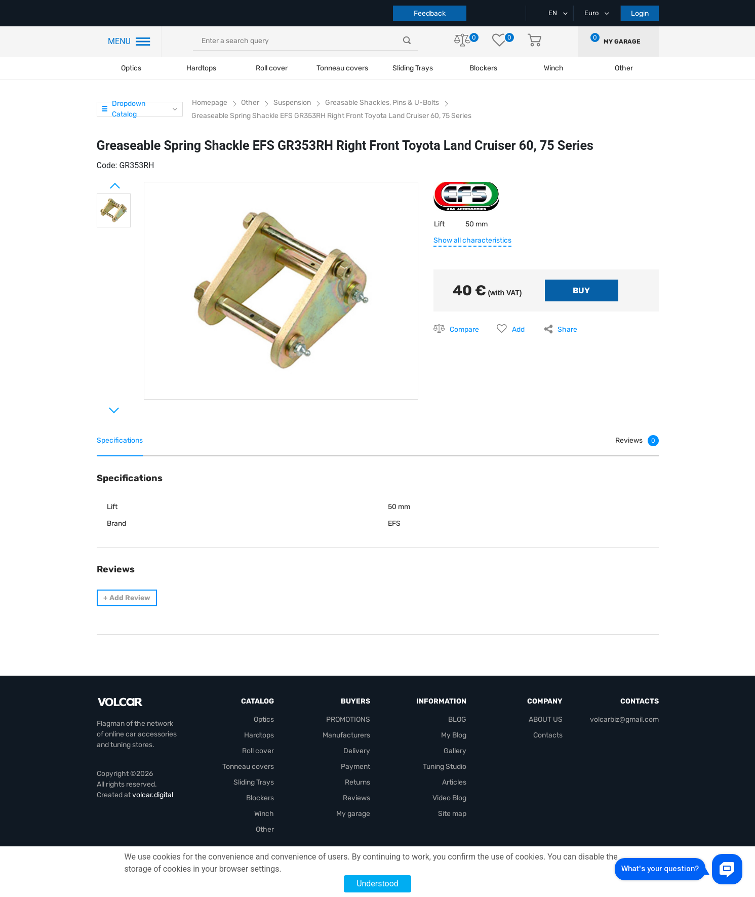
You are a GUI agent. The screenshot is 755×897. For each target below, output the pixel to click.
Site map (452, 813)
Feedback (430, 13)
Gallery (455, 751)
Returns (357, 782)
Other (265, 829)
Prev (102, 182)
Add (518, 329)
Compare (464, 329)
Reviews (356, 798)
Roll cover (272, 68)
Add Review (126, 598)
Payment (355, 766)
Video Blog (449, 798)
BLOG (457, 719)
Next (102, 406)
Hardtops (201, 68)
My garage (622, 41)
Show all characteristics (472, 240)
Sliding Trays (412, 68)
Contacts (548, 735)
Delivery (356, 751)
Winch (264, 813)
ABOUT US (546, 719)
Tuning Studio (444, 766)
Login (640, 13)
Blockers (260, 798)
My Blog (453, 735)
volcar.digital (152, 795)
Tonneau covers (342, 68)
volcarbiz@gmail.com (624, 719)
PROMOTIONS (348, 719)
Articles (454, 782)
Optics (131, 68)
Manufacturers (346, 735)
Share (567, 329)
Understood (377, 883)
